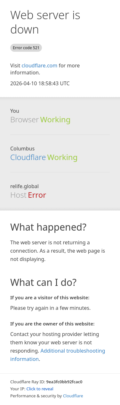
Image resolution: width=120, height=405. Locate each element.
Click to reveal (40, 389)
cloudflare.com (39, 65)
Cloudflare (28, 157)
